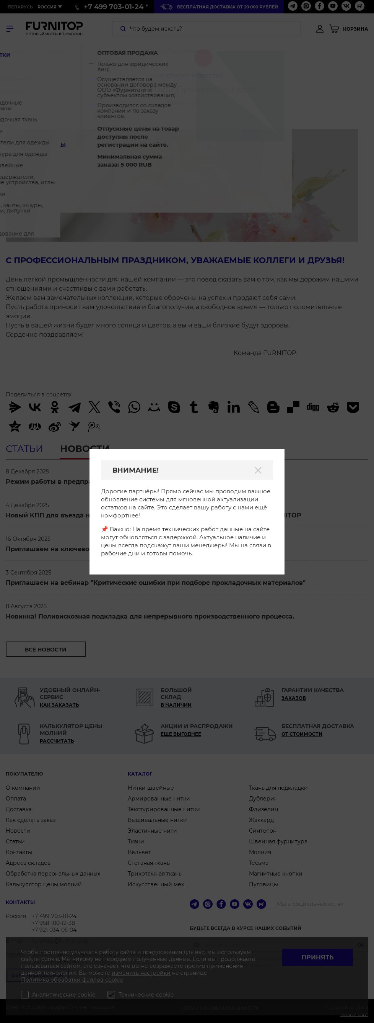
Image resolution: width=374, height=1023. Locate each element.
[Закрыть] (258, 470)
